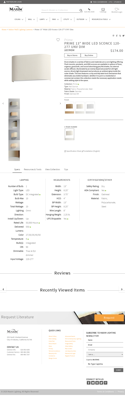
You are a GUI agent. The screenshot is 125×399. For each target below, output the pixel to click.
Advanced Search (70, 336)
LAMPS (43, 19)
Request (109, 318)
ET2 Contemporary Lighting (73, 339)
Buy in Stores (72, 55)
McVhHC (96, 360)
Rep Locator (68, 349)
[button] (3, 104)
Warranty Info (53, 353)
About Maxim (52, 344)
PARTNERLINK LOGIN (13, 2)
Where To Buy (53, 336)
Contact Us (52, 356)
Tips (66, 169)
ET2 (110, 2)
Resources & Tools (32, 169)
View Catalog (52, 339)
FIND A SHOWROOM (99, 2)
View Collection (52, 169)
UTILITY (67, 19)
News (50, 346)
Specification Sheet (72, 151)
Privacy (51, 349)
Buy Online (89, 55)
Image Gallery (69, 344)
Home (4, 29)
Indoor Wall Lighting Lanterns (21, 29)
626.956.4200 (25, 350)
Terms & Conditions (54, 351)
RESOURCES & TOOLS (101, 19)
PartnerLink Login (70, 353)
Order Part (52, 341)
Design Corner (53, 358)
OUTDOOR (82, 19)
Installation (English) (91, 151)
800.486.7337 (25, 355)
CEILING (19, 19)
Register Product (70, 356)
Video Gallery (69, 346)
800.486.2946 (25, 352)
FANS (55, 19)
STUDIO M (117, 2)
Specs (17, 169)
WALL (31, 19)
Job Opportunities (70, 351)
